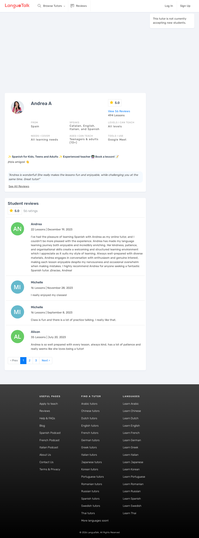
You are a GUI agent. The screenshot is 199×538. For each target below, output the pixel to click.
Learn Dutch (131, 418)
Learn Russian (132, 491)
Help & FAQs (47, 418)
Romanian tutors (91, 484)
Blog (42, 425)
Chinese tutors (90, 411)
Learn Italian (130, 454)
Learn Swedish (132, 506)
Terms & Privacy (49, 469)
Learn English (131, 425)
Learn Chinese (132, 411)
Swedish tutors (90, 506)
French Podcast (49, 440)
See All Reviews (19, 186)
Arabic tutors (89, 403)
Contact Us (46, 462)
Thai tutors (88, 513)
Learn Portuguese (134, 476)
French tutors (89, 433)
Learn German (132, 440)
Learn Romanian (133, 484)
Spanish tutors (90, 498)
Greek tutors (89, 447)
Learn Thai (129, 513)
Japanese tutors (91, 462)
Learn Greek (130, 447)
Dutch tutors (89, 418)
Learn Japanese (133, 462)
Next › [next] (46, 360)
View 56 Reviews (119, 111)
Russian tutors (90, 491)
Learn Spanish (132, 498)
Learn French (131, 433)
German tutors (90, 440)
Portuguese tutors (92, 476)
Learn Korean (131, 469)
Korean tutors (89, 469)
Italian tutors (89, 454)
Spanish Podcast (50, 433)
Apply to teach (48, 403)
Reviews (44, 411)
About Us (45, 454)
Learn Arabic (131, 403)
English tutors (90, 425)
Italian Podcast (48, 447)
